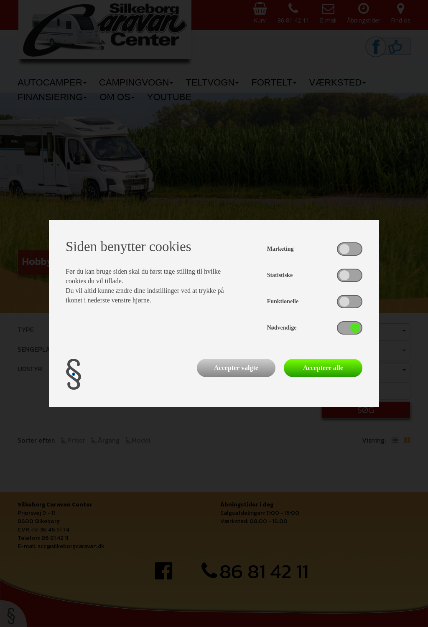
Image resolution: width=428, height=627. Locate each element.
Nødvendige (282, 328)
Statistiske (280, 275)
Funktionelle (282, 301)
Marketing (280, 249)
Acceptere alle (323, 367)
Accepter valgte (236, 367)
